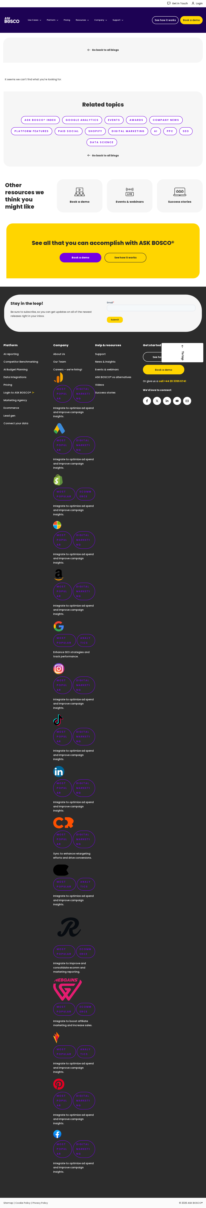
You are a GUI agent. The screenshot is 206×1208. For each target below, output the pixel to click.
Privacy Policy (41, 1202)
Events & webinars (107, 369)
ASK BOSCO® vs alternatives (113, 377)
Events (114, 120)
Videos (99, 385)
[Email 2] (187, 401)
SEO (84, 142)
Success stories (105, 392)
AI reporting (11, 354)
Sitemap (9, 1202)
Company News (167, 120)
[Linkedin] (167, 401)
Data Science (110, 142)
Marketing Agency (15, 400)
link (74, 762)
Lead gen (9, 416)
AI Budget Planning (16, 369)
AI (165, 131)
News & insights (105, 362)
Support (100, 354)
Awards (137, 120)
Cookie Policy (23, 1202)
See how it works (164, 357)
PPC (180, 131)
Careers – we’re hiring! (74, 773)
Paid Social (74, 131)
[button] (165, 20)
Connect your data (16, 423)
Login (199, 3)
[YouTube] (177, 401)
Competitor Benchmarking (21, 362)
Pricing (8, 385)
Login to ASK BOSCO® (17, 392)
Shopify (103, 131)
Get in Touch (180, 3)
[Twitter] (157, 401)
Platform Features (36, 131)
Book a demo (163, 370)
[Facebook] (147, 401)
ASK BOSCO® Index (38, 120)
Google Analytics (81, 120)
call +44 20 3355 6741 (173, 381)
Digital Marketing (136, 131)
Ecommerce (11, 408)
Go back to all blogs (105, 50)
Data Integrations (15, 377)
